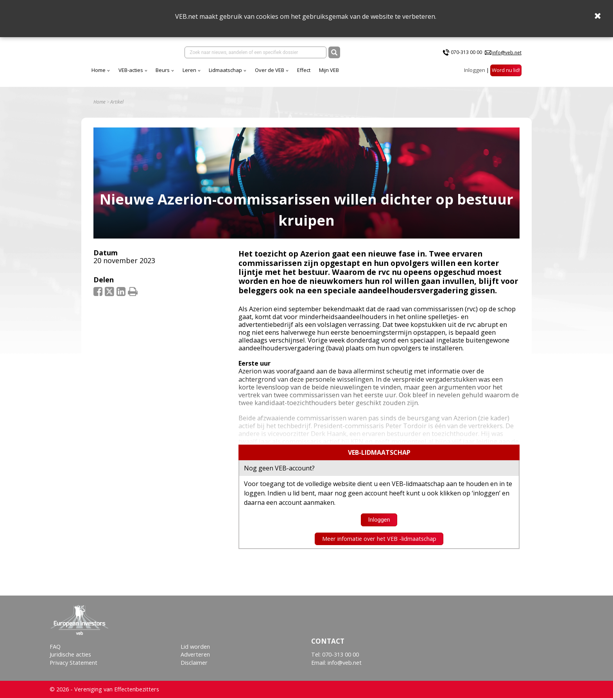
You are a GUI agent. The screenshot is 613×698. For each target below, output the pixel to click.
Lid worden (195, 646)
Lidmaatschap (225, 70)
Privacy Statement (73, 662)
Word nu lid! (506, 70)
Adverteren (195, 654)
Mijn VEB (329, 70)
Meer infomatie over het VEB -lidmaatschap (379, 538)
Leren (189, 70)
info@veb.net (507, 52)
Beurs (163, 70)
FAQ (55, 646)
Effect (303, 70)
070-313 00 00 (466, 52)
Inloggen (474, 70)
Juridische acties (70, 654)
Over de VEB (269, 70)
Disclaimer (194, 662)
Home (98, 70)
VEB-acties (130, 70)
